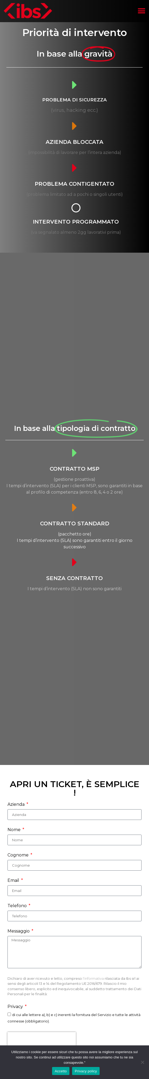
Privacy (15, 1007)
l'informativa (94, 978)
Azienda (16, 804)
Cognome (18, 855)
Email (13, 880)
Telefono (17, 906)
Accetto (61, 1071)
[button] (142, 11)
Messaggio (19, 931)
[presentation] (41, 1040)
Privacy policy (86, 1071)
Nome (14, 830)
